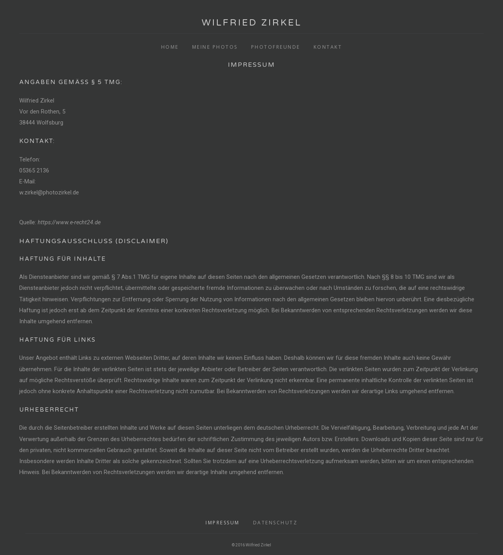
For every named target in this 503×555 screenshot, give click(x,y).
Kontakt (328, 47)
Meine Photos (215, 47)
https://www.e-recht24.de (69, 222)
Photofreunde (275, 47)
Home (170, 47)
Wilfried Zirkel (252, 22)
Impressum (223, 522)
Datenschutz (275, 522)
